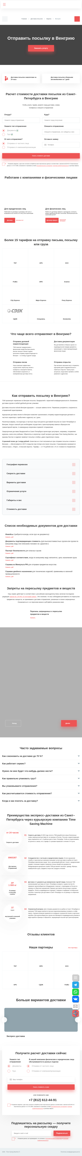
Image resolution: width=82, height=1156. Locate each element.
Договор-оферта (52, 220)
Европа (49, 19)
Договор (9, 220)
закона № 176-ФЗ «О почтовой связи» (23, 596)
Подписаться (62, 1133)
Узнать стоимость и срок (41, 1087)
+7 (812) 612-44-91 (43, 1100)
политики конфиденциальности (61, 165)
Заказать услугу (41, 48)
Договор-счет (20, 220)
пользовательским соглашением (54, 1138)
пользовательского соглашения (44, 165)
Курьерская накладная (63, 220)
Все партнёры (72, 947)
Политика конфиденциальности (70, 1152)
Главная (24, 19)
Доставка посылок (37, 19)
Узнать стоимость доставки (41, 156)
